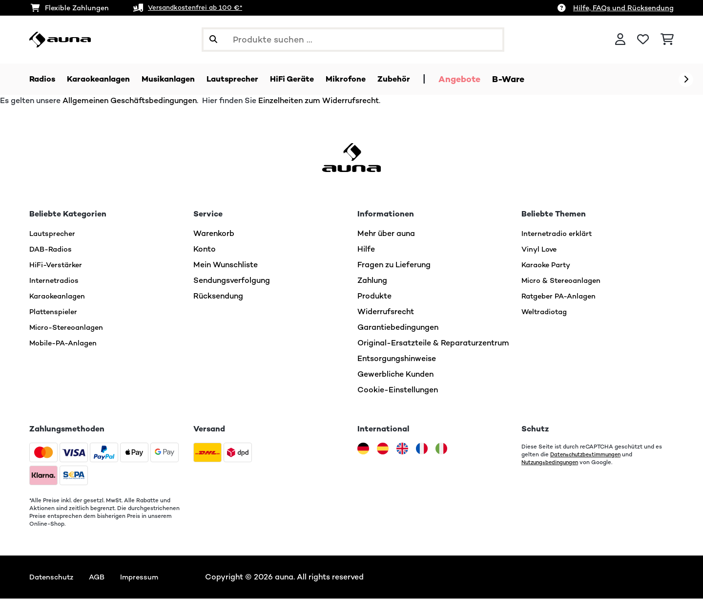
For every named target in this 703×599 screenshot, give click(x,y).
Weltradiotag (546, 312)
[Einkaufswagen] (667, 39)
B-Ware (536, 79)
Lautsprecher (54, 234)
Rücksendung (218, 296)
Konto (204, 249)
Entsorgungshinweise (396, 359)
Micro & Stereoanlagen (564, 281)
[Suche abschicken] (213, 39)
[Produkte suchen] (353, 39)
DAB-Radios (52, 249)
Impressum (145, 577)
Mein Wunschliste (225, 265)
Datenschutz (53, 577)
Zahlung (372, 281)
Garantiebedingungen (397, 327)
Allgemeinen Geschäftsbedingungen (129, 101)
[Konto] (620, 39)
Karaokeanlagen (59, 296)
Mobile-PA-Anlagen (66, 343)
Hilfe (366, 249)
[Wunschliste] (643, 39)
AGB (100, 577)
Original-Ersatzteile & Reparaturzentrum (433, 343)
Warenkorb (213, 234)
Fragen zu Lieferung (394, 265)
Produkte (374, 296)
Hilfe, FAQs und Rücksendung (623, 7)
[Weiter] (686, 79)
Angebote (488, 79)
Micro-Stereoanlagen (69, 327)
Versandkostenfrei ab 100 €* (197, 7)
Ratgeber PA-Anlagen (561, 296)
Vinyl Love (540, 249)
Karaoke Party (548, 265)
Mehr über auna (386, 234)
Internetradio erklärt (559, 234)
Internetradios (55, 281)
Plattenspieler (55, 312)
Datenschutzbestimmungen (588, 454)
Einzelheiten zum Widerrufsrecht (318, 101)
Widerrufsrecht (385, 312)
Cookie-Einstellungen (397, 390)
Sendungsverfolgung (231, 281)
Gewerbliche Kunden (395, 374)
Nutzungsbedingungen (552, 462)
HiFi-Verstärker (57, 265)
